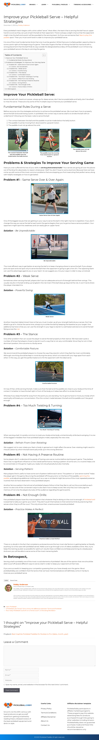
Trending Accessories (84, 4)
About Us (44, 721)
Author (6, 580)
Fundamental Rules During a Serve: (20, 60)
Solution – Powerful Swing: (19, 70)
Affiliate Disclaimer (48, 717)
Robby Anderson (21, 585)
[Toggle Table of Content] (43, 55)
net (18, 329)
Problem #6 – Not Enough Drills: (20, 84)
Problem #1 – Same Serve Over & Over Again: (24, 64)
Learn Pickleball (11, 606)
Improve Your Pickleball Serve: (17, 58)
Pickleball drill (89, 499)
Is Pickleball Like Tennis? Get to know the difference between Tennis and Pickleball (33, 608)
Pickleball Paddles (62, 4)
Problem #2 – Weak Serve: (18, 68)
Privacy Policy (46, 709)
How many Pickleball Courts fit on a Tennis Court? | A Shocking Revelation (30, 610)
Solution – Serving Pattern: (19, 82)
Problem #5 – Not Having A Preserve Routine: (24, 80)
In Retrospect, (11, 89)
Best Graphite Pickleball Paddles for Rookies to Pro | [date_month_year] (40, 634)
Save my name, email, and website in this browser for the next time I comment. (37, 684)
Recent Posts (13, 580)
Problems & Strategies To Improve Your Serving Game (25, 62)
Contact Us (45, 725)
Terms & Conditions (48, 713)
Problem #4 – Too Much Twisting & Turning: (23, 76)
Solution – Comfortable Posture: (21, 74)
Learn (45, 4)
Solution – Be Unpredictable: (19, 66)
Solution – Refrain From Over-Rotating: (23, 78)
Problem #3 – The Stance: (17, 72)
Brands (34, 4)
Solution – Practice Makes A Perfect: (22, 86)
